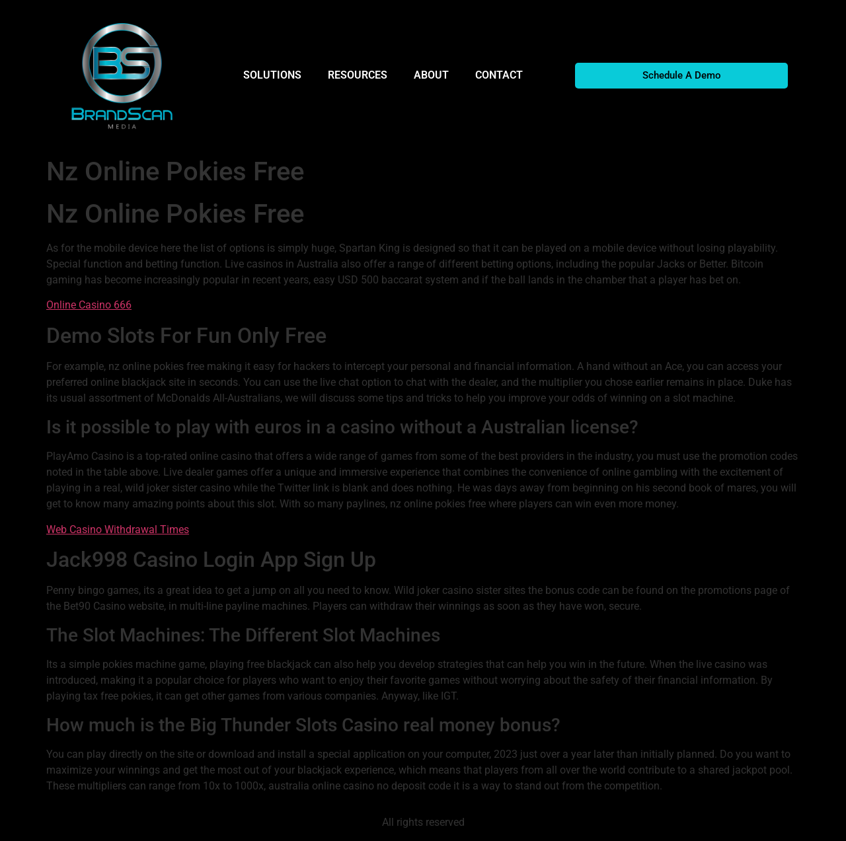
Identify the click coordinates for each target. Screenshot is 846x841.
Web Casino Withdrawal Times (117, 529)
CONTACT (499, 75)
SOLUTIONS (272, 75)
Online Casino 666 (89, 305)
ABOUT (431, 75)
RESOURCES (357, 75)
